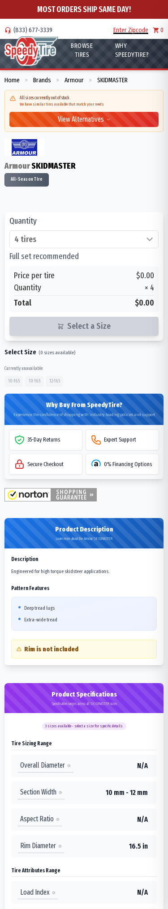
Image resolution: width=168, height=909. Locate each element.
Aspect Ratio (40, 819)
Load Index (38, 892)
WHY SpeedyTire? (132, 50)
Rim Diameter (41, 845)
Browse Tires (82, 50)
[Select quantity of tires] (84, 239)
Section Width (41, 792)
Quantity (23, 221)
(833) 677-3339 (32, 30)
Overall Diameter (45, 765)
